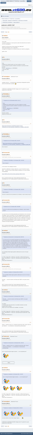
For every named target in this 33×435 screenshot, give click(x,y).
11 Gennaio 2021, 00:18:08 (6, 186)
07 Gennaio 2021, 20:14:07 (6, 123)
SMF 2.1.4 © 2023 (4, 433)
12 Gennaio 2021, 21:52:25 (6, 339)
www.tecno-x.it (9, 68)
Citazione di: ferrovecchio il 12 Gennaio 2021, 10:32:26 (14, 296)
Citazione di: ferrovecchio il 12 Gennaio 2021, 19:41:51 (14, 342)
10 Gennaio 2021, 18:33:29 (6, 137)
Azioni (30, 426)
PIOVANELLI (6, 94)
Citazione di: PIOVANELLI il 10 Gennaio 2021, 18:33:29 (14, 160)
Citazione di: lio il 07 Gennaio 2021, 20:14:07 (12, 140)
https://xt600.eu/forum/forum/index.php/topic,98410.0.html (13, 173)
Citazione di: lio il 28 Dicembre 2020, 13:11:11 (12, 100)
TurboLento (6, 336)
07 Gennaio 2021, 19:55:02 (6, 97)
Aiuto (22, 433)
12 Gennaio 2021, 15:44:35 (6, 293)
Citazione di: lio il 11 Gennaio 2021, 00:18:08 (12, 206)
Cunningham (6, 76)
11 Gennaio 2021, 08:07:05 (6, 203)
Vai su (2, 426)
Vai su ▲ (30, 433)
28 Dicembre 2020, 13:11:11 (6, 60)
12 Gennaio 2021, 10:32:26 (6, 267)
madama (5, 35)
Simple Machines (9, 433)
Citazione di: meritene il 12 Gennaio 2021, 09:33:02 (13, 272)
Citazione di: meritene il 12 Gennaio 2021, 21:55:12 (13, 407)
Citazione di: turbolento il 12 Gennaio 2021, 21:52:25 (13, 374)
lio (3, 57)
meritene (5, 230)
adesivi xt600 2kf (5, 37)
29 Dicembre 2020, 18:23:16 (6, 79)
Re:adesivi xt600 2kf (6, 59)
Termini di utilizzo (26, 433)
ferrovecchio (6, 152)
